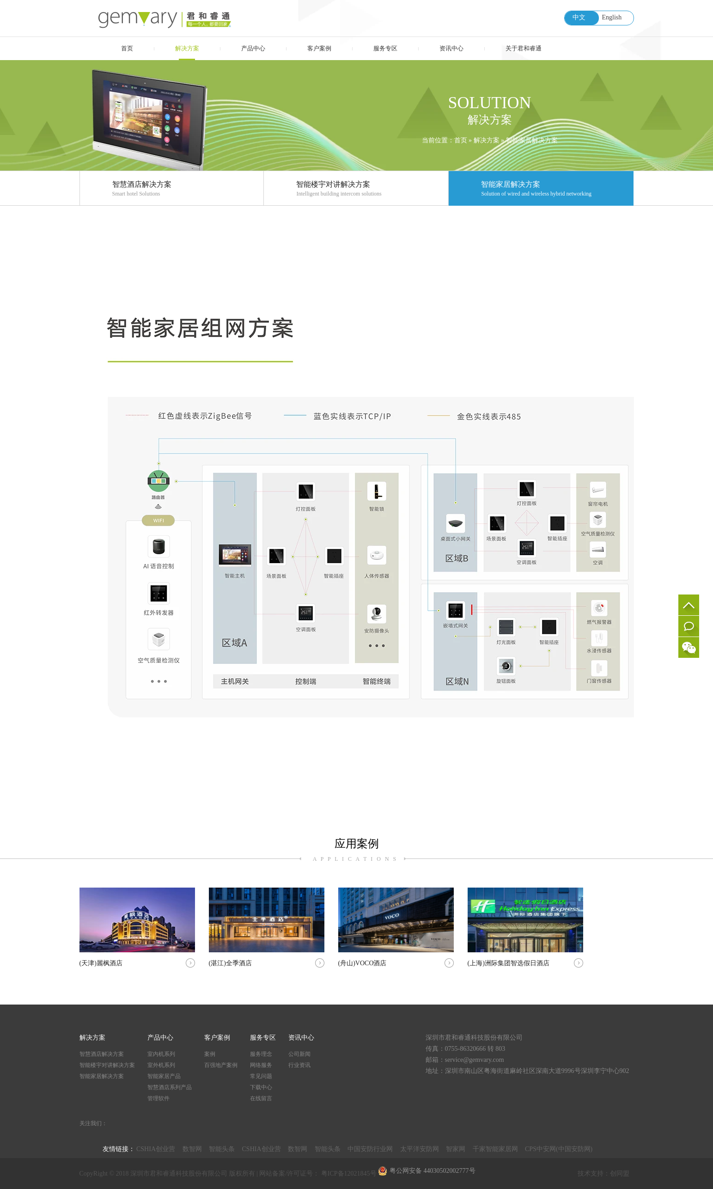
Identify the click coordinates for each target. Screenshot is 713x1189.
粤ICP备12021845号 (349, 1173)
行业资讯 (299, 1065)
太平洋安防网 (419, 1149)
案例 (209, 1054)
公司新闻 (299, 1054)
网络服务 (261, 1065)
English (612, 17)
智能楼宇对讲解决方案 (372, 189)
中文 (579, 17)
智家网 (455, 1149)
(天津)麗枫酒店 (137, 927)
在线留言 (688, 626)
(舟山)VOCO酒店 (396, 927)
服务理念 (261, 1054)
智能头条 (222, 1149)
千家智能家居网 (495, 1149)
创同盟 (619, 1173)
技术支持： (594, 1173)
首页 (127, 48)
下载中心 (261, 1087)
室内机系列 (161, 1054)
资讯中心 (451, 48)
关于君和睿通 (524, 48)
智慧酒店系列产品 (169, 1087)
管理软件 (158, 1098)
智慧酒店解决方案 (188, 189)
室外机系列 (161, 1065)
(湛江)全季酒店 (266, 927)
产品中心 (253, 48)
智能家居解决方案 (532, 140)
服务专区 (385, 48)
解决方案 (187, 48)
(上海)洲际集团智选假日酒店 (525, 927)
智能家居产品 (164, 1076)
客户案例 (319, 48)
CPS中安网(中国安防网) (558, 1149)
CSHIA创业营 (155, 1149)
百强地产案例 (221, 1065)
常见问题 (261, 1076)
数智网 (192, 1149)
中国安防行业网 (370, 1149)
